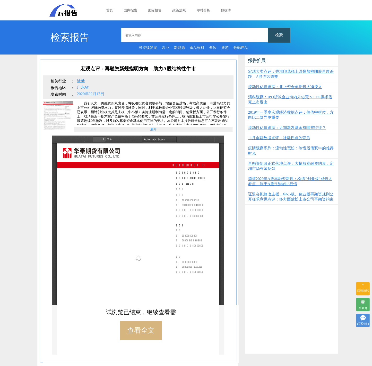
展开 (153, 129)
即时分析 (203, 10)
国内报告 (130, 10)
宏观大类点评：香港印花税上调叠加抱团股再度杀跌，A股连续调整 (291, 74)
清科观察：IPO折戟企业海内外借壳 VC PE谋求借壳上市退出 (290, 99)
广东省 (83, 87)
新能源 (179, 48)
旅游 (225, 48)
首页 (109, 10)
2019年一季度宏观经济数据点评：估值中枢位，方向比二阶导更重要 (291, 114)
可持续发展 (148, 48)
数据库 (226, 10)
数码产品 (241, 48)
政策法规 (179, 10)
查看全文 (141, 330)
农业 (165, 48)
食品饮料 (197, 48)
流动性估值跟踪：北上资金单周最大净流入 (285, 87)
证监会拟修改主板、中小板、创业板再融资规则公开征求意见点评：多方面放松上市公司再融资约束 (291, 196)
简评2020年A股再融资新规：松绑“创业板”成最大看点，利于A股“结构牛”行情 (290, 181)
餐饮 (212, 48)
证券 (81, 81)
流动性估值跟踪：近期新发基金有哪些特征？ (287, 128)
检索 (279, 35)
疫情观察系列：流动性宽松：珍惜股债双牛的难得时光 (291, 150)
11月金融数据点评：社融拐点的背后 (279, 138)
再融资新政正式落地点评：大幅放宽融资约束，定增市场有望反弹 (291, 166)
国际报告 (155, 10)
